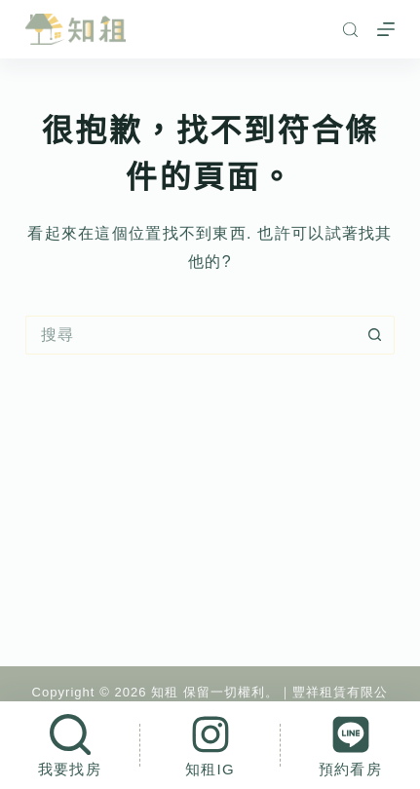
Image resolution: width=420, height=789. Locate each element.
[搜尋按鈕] (375, 335)
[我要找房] (70, 745)
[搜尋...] (190, 335)
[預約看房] (350, 745)
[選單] (386, 29)
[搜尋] (350, 29)
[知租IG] (210, 745)
